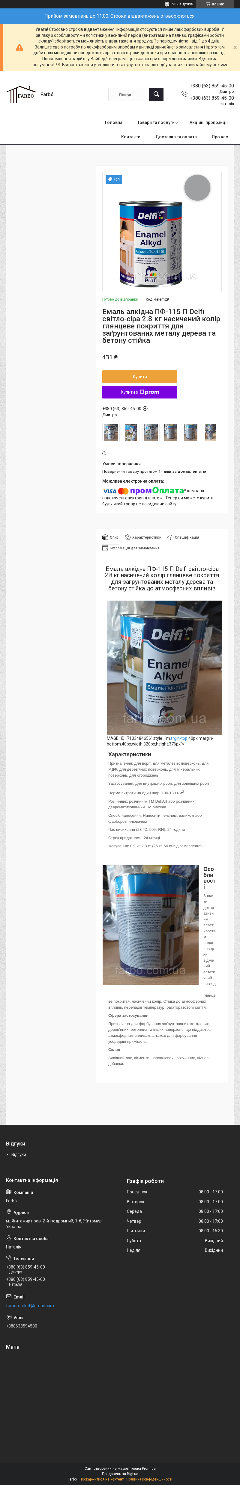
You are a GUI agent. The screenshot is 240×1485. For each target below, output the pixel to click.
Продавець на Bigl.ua (120, 1474)
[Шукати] (156, 94)
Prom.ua (149, 1468)
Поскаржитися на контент (102, 1479)
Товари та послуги (156, 122)
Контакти (130, 136)
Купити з (140, 392)
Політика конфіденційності (149, 1479)
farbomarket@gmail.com (30, 1305)
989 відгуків (182, 4)
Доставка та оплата (176, 136)
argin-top (179, 738)
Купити (140, 376)
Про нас (220, 136)
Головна (113, 122)
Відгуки (18, 1154)
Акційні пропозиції (209, 122)
